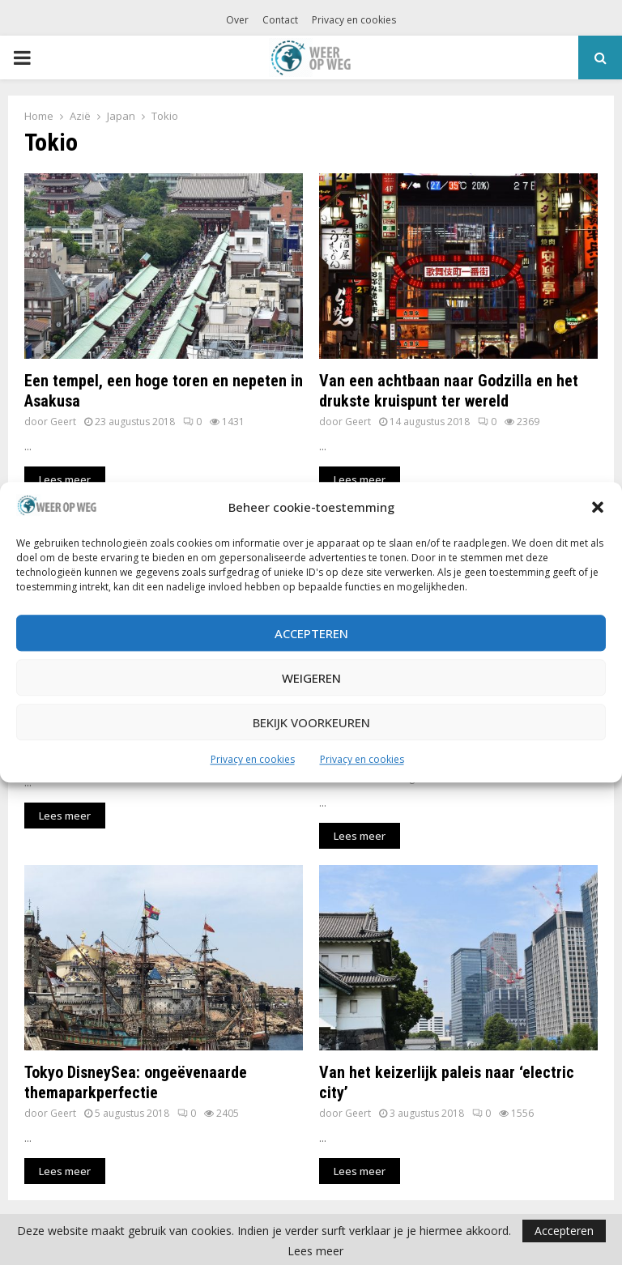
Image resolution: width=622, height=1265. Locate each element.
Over (237, 20)
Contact (280, 20)
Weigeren (311, 678)
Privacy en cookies (253, 760)
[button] (598, 508)
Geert (63, 421)
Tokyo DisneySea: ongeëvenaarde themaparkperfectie (135, 1082)
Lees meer (315, 1251)
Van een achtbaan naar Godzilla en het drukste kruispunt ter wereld (448, 391)
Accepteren (311, 633)
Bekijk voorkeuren (311, 722)
